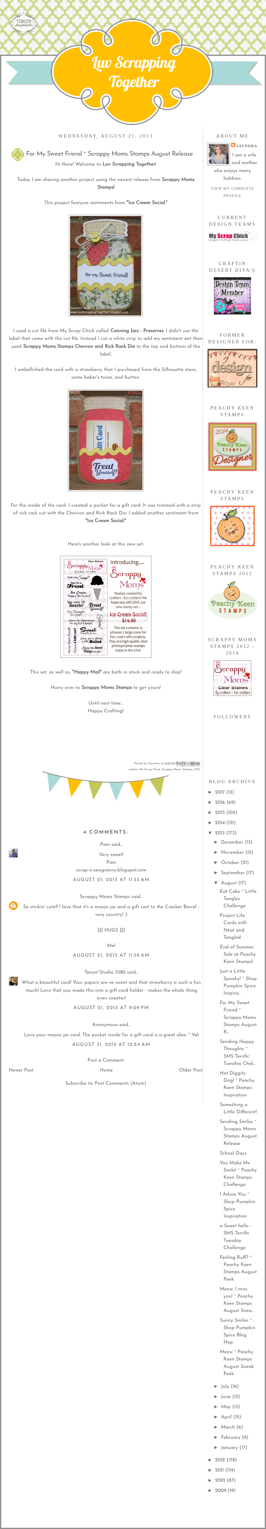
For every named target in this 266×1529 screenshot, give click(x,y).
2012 (220, 1460)
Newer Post (21, 1070)
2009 (221, 1490)
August (229, 883)
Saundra (246, 146)
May (226, 1406)
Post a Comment (106, 1060)
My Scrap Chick (149, 769)
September (233, 872)
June (226, 1396)
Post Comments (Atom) (120, 1083)
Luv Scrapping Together (134, 71)
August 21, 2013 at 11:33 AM (111, 879)
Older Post (191, 1070)
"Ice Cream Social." (146, 202)
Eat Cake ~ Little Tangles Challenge (238, 899)
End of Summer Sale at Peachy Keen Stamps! (238, 954)
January (230, 1447)
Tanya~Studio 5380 (105, 972)
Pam (105, 844)
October (231, 862)
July (226, 1386)
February (231, 1437)
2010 (221, 1480)
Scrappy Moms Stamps (107, 687)
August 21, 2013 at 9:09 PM (111, 1007)
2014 (220, 822)
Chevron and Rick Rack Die (105, 346)
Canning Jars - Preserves (137, 330)
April (227, 1417)
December (233, 842)
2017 (220, 792)
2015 (220, 812)
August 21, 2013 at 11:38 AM (111, 955)
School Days (233, 1153)
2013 (220, 833)
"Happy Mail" (87, 672)
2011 (220, 1470)
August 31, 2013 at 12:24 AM (111, 1044)
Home (106, 1070)
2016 (220, 802)
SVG (197, 769)
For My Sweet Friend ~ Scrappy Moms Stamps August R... (238, 1017)
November (233, 852)
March (228, 1427)
